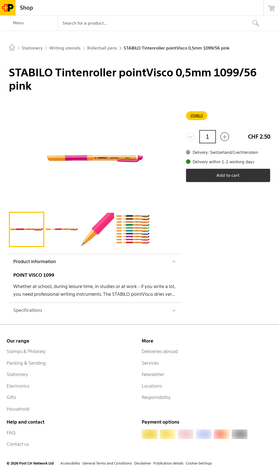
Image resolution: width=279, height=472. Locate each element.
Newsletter (153, 374)
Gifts (11, 397)
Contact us (18, 444)
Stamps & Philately (26, 351)
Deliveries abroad (160, 351)
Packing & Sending (26, 363)
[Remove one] (190, 136)
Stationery (17, 374)
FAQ (11, 432)
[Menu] (29, 23)
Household (18, 409)
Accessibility (70, 463)
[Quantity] (207, 136)
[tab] (26, 229)
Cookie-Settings (199, 463)
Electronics (18, 386)
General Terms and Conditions (107, 463)
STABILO (196, 115)
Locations (152, 386)
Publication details (168, 463)
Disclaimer (142, 463)
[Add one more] (224, 136)
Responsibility (156, 397)
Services (150, 363)
